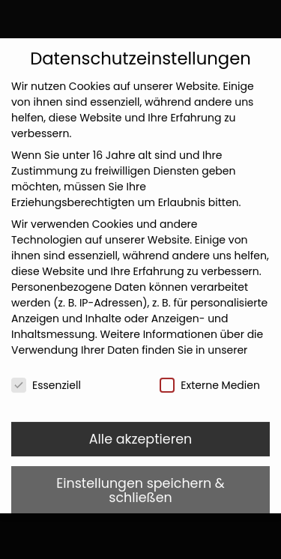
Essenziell (46, 375)
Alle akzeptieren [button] (141, 429)
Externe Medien (210, 375)
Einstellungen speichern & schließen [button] (140, 480)
